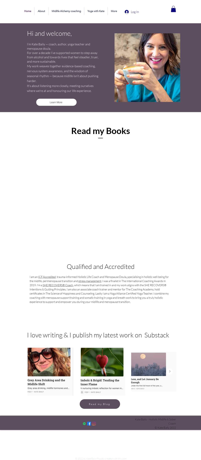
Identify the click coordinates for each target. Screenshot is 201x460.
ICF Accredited (47, 276)
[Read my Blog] (100, 404)
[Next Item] (170, 371)
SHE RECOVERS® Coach (58, 285)
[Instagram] (94, 423)
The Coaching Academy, (140, 289)
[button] (173, 9)
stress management (89, 281)
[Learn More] (56, 102)
